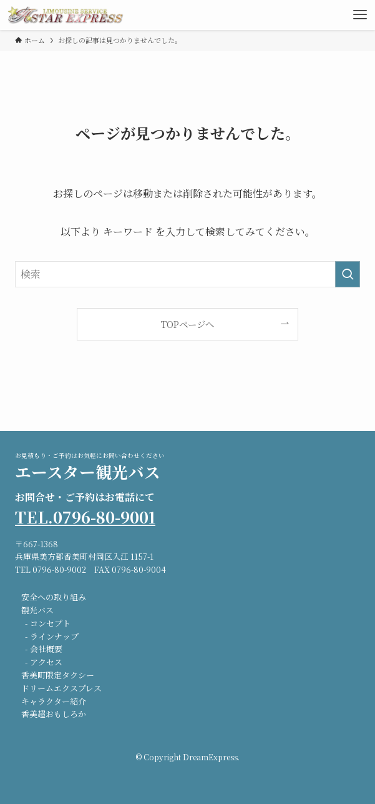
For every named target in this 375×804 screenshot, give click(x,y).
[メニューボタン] (360, 15)
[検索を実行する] (347, 274)
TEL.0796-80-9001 (85, 516)
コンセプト (50, 623)
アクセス (46, 662)
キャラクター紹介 (53, 701)
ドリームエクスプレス (61, 688)
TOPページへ (187, 323)
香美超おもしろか (53, 714)
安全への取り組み (53, 597)
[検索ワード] (187, 274)
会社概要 (46, 649)
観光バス (37, 610)
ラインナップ (54, 636)
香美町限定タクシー (57, 675)
